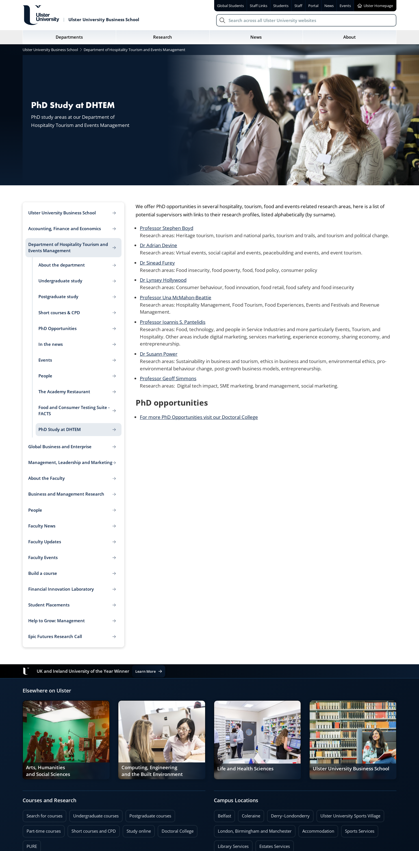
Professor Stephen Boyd (166, 228)
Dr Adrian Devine (158, 245)
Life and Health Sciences (245, 769)
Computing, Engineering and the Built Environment (152, 770)
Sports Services (359, 831)
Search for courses (44, 816)
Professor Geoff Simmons (168, 378)
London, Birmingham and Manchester (255, 831)
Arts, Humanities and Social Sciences (48, 770)
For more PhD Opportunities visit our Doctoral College (199, 417)
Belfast (224, 816)
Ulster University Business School (351, 769)
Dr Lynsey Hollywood (163, 279)
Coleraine (251, 816)
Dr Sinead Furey (157, 262)
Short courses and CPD (92, 829)
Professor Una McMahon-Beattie (175, 297)
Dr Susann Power (158, 353)
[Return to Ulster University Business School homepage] (81, 15)
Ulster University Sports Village (350, 816)
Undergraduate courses (96, 816)
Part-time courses (44, 831)
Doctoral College (178, 831)
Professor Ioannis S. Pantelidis (172, 321)
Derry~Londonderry (290, 816)
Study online (139, 831)
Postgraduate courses (150, 816)
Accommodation (318, 831)
